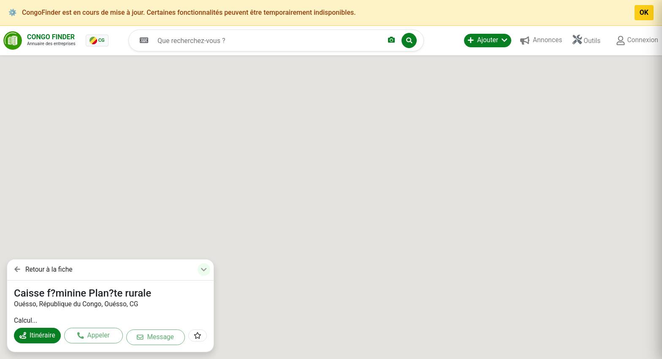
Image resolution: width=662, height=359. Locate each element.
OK (644, 12)
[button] (487, 40)
